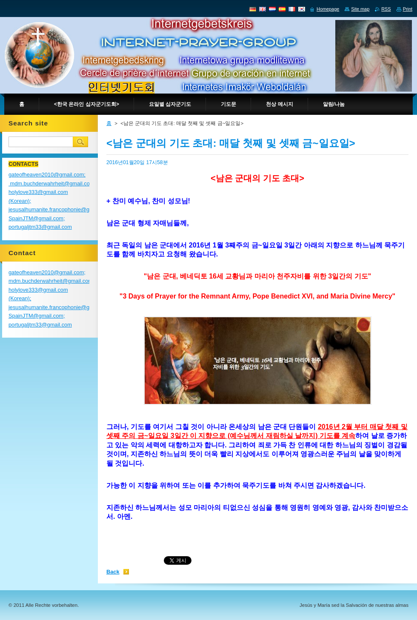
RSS (386, 8)
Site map (360, 8)
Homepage (328, 8)
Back (113, 572)
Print (407, 8)
